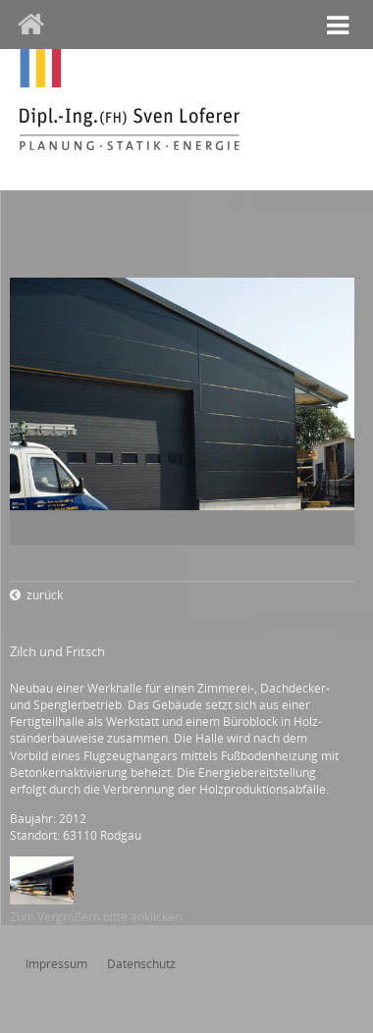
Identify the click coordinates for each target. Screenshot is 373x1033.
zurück (45, 595)
